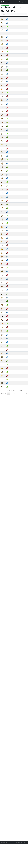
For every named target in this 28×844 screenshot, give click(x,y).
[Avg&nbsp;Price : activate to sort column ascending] (20, 17)
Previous (3, 812)
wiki (26, 23)
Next (14, 815)
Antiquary (6, 2)
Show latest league (4, 5)
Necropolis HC (22, 2)
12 (26, 812)
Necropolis (14, 2)
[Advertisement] (12, 828)
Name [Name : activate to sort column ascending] (11, 17)
